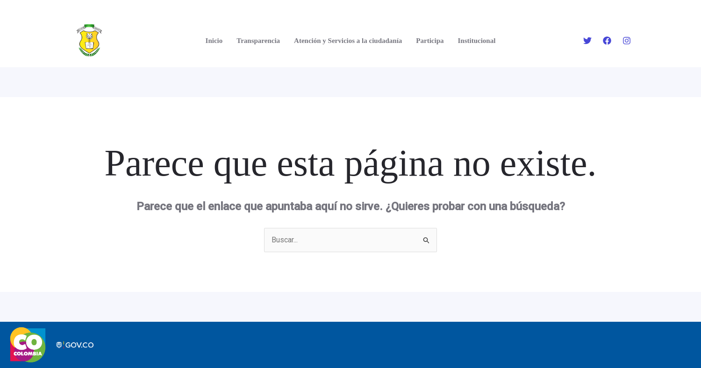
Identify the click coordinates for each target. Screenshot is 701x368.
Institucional (477, 40)
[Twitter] (587, 40)
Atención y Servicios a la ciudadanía (348, 40)
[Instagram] (626, 40)
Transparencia (258, 40)
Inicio (214, 40)
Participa (429, 40)
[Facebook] (607, 40)
